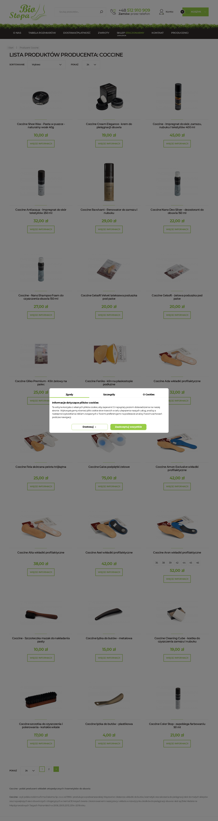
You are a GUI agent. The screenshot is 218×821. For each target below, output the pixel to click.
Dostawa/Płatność (76, 32)
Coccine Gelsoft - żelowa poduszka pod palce (177, 297)
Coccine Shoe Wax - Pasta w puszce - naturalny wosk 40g (41, 125)
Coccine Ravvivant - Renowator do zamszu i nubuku (109, 211)
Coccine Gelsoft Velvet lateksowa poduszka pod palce (109, 297)
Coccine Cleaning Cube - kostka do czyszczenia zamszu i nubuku (177, 640)
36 (156, 562)
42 (177, 562)
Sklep (130, 32)
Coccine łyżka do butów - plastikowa (109, 724)
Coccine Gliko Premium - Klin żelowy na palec (41, 383)
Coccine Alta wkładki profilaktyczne (40, 552)
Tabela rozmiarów (42, 32)
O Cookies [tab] (148, 394)
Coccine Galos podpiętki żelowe (109, 466)
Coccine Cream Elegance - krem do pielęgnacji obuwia (109, 125)
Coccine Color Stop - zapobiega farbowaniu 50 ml (177, 725)
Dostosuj (90, 426)
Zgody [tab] (69, 394)
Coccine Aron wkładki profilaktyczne (177, 552)
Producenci (180, 32)
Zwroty (103, 32)
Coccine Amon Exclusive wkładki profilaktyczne (177, 468)
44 (184, 562)
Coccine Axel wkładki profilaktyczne (109, 552)
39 (170, 562)
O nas (17, 32)
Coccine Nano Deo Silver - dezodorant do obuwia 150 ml (177, 211)
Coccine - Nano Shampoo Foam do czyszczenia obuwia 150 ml (40, 297)
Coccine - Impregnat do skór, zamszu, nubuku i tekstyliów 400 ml (177, 125)
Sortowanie (17, 64)
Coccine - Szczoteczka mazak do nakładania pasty (41, 640)
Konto (166, 11)
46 (197, 562)
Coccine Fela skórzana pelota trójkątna (40, 466)
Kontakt (158, 32)
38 (163, 562)
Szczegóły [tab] (109, 394)
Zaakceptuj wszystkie (128, 426)
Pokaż (74, 64)
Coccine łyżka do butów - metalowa (109, 638)
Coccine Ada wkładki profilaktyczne (177, 381)
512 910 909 (134, 10)
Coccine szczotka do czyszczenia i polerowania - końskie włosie (41, 725)
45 (190, 562)
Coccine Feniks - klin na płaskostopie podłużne (109, 383)
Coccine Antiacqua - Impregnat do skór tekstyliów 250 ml (40, 211)
